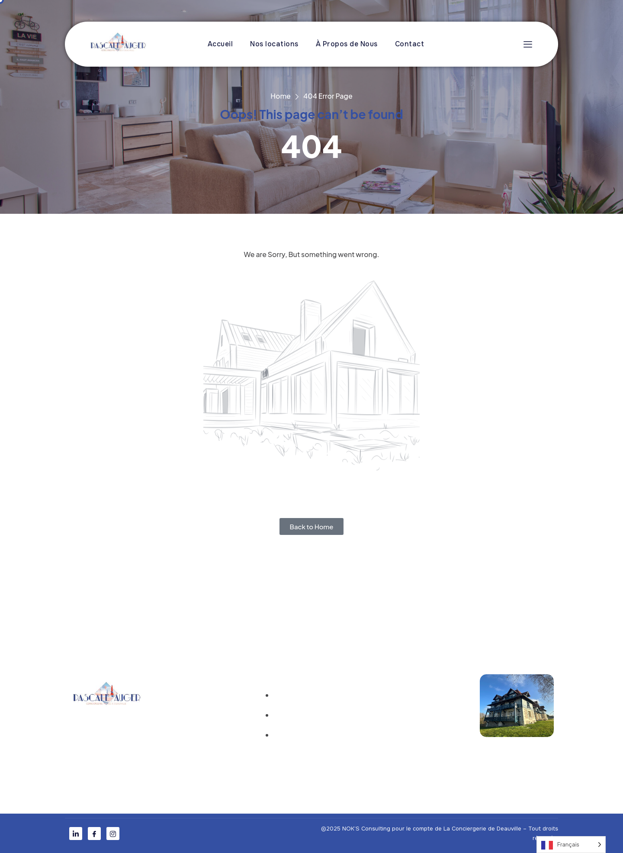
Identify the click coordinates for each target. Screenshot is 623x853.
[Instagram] (112, 833)
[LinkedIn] (75, 833)
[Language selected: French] (571, 844)
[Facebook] (94, 833)
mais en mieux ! (413, 612)
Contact (409, 43)
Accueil (220, 43)
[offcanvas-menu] (525, 44)
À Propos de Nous (347, 43)
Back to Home (312, 526)
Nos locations (274, 43)
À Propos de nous (196, 717)
